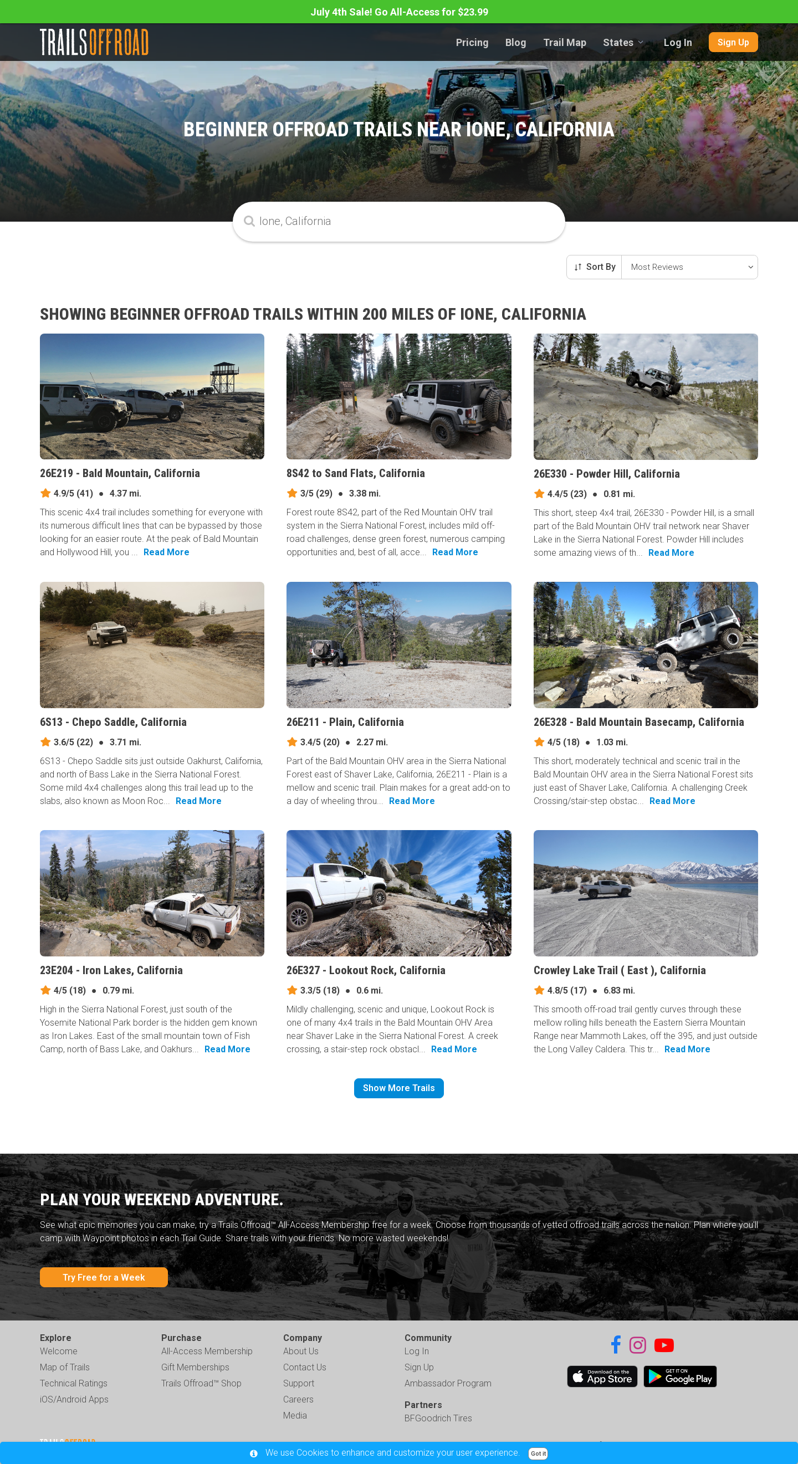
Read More (167, 552)
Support (298, 1383)
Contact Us (304, 1367)
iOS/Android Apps (74, 1399)
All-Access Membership (207, 1351)
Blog (515, 42)
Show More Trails (399, 1088)
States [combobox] (618, 42)
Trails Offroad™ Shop (201, 1383)
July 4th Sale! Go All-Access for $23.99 (399, 12)
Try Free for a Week (104, 1277)
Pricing (472, 42)
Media (295, 1415)
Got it (538, 1453)
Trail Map (564, 42)
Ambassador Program (448, 1383)
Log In (678, 42)
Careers (298, 1399)
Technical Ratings (74, 1383)
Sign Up (733, 42)
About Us (301, 1351)
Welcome (59, 1351)
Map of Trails (65, 1367)
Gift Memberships (195, 1367)
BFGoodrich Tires (438, 1418)
